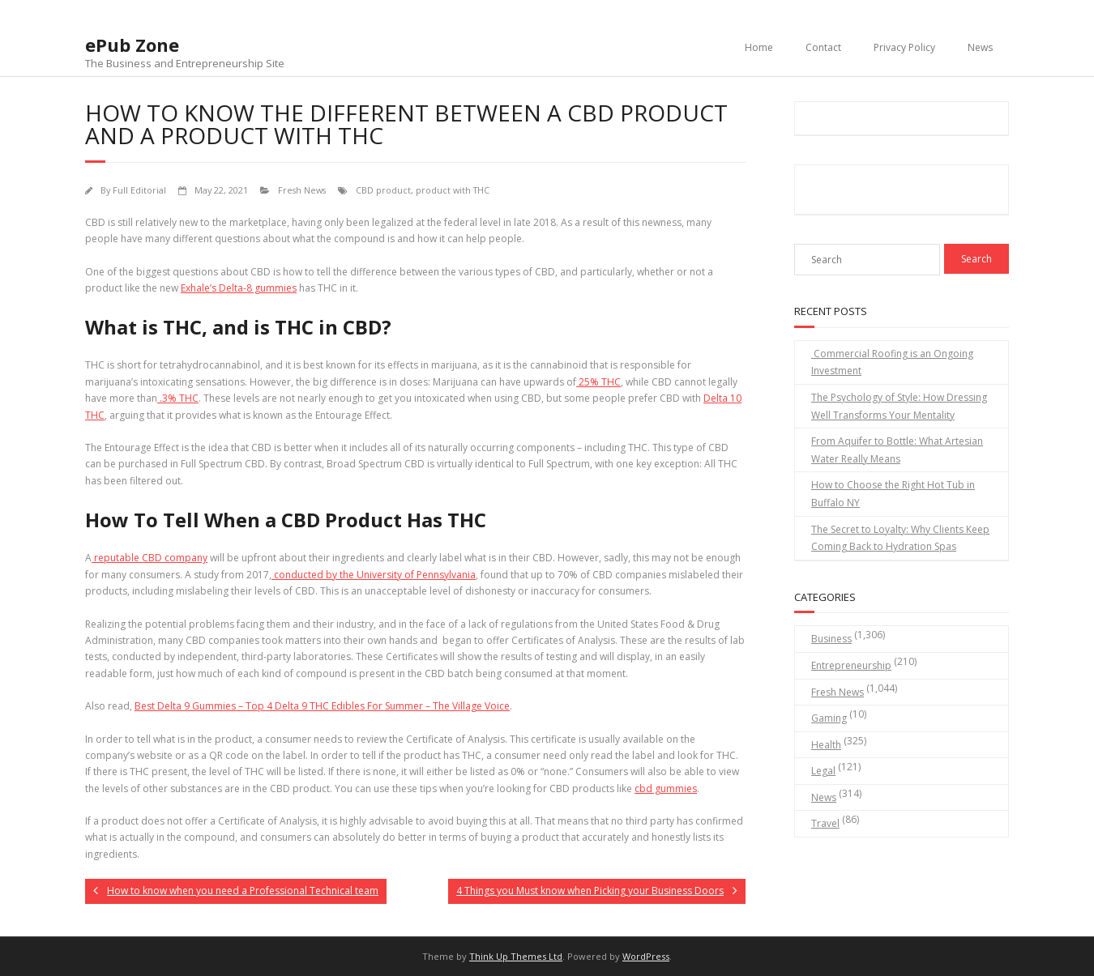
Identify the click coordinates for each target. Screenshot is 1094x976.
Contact (823, 47)
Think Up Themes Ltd (515, 956)
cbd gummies (666, 788)
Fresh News (302, 190)
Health (826, 745)
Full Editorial (139, 190)
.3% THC (178, 398)
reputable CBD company (149, 558)
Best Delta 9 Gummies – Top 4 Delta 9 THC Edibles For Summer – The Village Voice (322, 706)
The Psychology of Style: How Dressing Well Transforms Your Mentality (899, 406)
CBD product (383, 190)
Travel (825, 823)
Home (759, 47)
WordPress (645, 956)
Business (831, 639)
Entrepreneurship (851, 665)
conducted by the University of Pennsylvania (373, 575)
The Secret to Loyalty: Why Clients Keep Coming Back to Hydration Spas (900, 538)
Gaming (829, 718)
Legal (823, 771)
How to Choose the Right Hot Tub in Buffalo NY (893, 493)
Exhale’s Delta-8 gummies (239, 288)
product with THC (452, 190)
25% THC (598, 382)
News (980, 47)
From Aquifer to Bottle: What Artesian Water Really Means (897, 450)
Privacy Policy (904, 47)
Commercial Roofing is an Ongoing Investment (892, 362)
